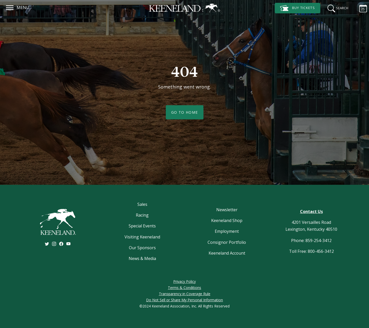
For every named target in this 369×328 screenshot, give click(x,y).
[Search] (336, 8)
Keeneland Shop (226, 220)
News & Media (142, 258)
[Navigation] (10, 7)
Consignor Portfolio (227, 242)
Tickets (297, 8)
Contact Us (311, 211)
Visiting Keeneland (142, 237)
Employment (227, 231)
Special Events (142, 226)
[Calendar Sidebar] (360, 8)
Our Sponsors (142, 247)
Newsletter (227, 210)
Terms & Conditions (184, 287)
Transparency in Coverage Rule (184, 293)
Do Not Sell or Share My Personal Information (184, 299)
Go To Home (184, 112)
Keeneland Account (227, 253)
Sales (142, 204)
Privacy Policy (184, 281)
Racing (142, 215)
